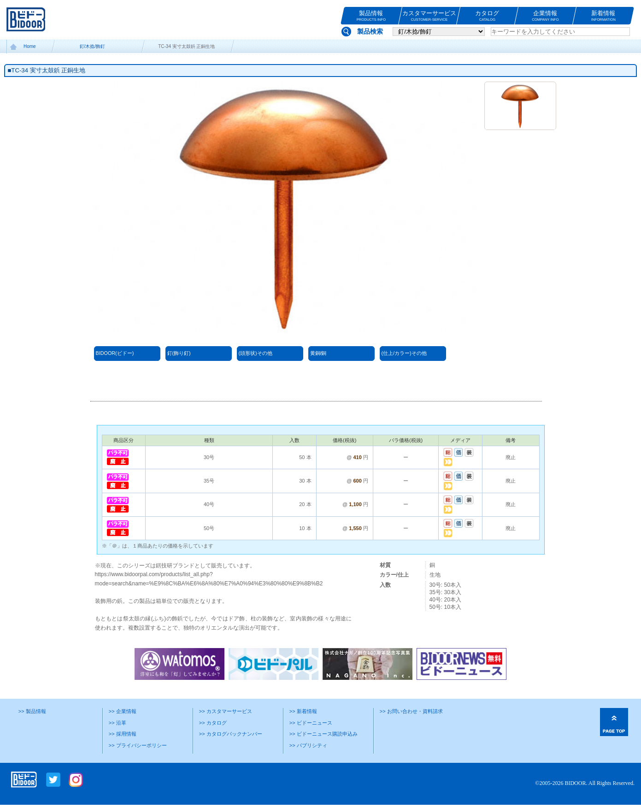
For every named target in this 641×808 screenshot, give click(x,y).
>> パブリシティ (308, 745)
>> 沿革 (117, 722)
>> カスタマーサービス (225, 711)
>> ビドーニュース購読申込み (323, 734)
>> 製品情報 (32, 711)
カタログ (487, 16)
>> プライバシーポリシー (138, 745)
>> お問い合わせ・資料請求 (411, 711)
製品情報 (371, 16)
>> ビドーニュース (310, 722)
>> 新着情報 (303, 711)
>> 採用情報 (122, 734)
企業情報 (545, 16)
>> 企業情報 (122, 711)
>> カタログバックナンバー (230, 734)
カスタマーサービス (429, 16)
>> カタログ (213, 722)
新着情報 (603, 16)
